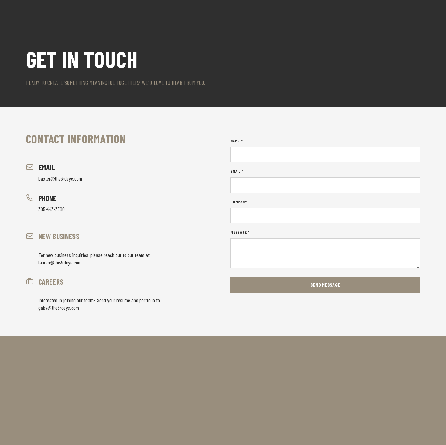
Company (238, 201)
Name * (236, 140)
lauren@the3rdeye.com (59, 262)
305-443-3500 (51, 209)
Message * (240, 232)
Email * (237, 171)
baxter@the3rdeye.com (60, 178)
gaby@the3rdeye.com (58, 307)
